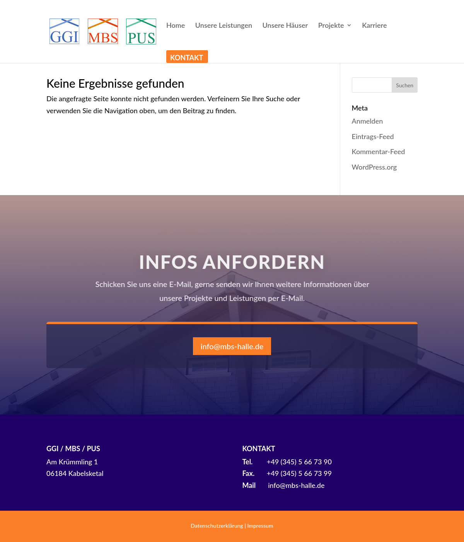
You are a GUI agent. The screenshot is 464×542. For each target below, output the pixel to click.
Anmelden (367, 121)
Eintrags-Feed (373, 136)
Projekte (331, 25)
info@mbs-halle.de (232, 346)
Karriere (374, 25)
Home (175, 25)
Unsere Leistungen (223, 25)
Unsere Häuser (285, 25)
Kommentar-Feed (378, 151)
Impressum (260, 525)
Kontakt (186, 58)
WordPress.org (374, 167)
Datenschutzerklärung (217, 525)
